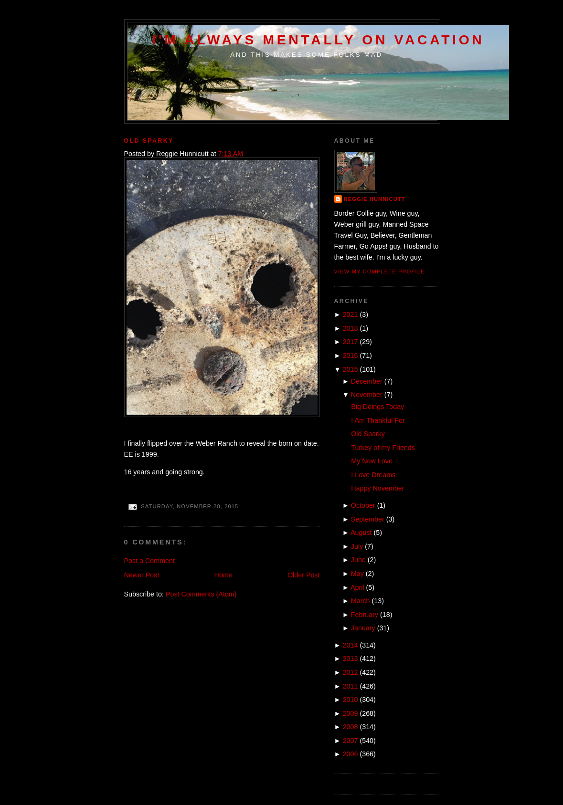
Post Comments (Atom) (201, 594)
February (364, 614)
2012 (350, 672)
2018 (350, 328)
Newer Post (141, 575)
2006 (350, 754)
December (366, 381)
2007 (350, 740)
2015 (350, 369)
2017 (350, 341)
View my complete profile (379, 271)
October (363, 505)
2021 (350, 314)
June (358, 560)
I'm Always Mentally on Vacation (318, 39)
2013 (350, 658)
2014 (350, 645)
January (363, 628)
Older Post (303, 575)
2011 (350, 686)
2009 (350, 713)
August (361, 532)
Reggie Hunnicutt (374, 199)
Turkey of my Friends (383, 447)
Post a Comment (149, 561)
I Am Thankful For (378, 420)
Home (223, 575)
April (357, 587)
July (357, 546)
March (360, 601)
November (366, 394)
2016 (350, 355)
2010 (350, 699)
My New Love (372, 461)
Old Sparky (149, 140)
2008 (350, 727)
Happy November (377, 488)
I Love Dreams (373, 475)
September (367, 519)
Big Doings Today (377, 406)
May (357, 573)
